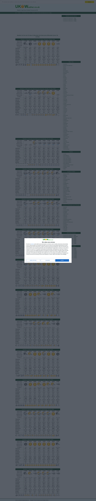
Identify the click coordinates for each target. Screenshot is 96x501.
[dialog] (48, 250)
